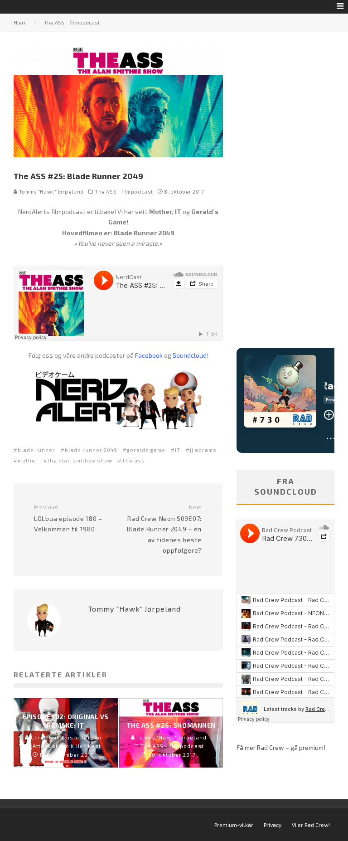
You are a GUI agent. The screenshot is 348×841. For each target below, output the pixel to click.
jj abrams (203, 450)
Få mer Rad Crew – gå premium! (281, 747)
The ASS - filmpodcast (124, 191)
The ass (133, 460)
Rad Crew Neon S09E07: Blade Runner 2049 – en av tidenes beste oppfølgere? (163, 529)
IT (177, 450)
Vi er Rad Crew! (311, 824)
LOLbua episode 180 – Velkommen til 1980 (72, 518)
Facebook (149, 355)
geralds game (146, 450)
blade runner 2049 (91, 450)
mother (28, 460)
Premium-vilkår (233, 824)
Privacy (272, 824)
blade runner (36, 450)
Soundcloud (190, 355)
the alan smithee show (80, 460)
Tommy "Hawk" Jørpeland (49, 191)
